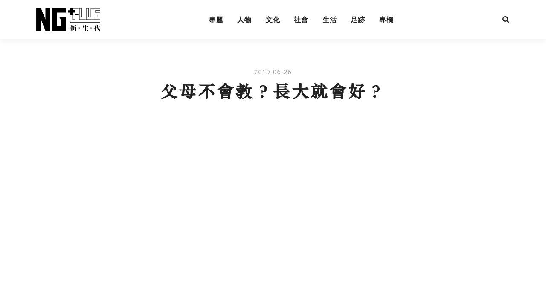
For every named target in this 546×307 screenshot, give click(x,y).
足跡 (358, 19)
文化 (273, 19)
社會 (301, 19)
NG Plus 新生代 (68, 19)
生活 (329, 19)
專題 (216, 19)
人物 (244, 19)
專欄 (386, 19)
